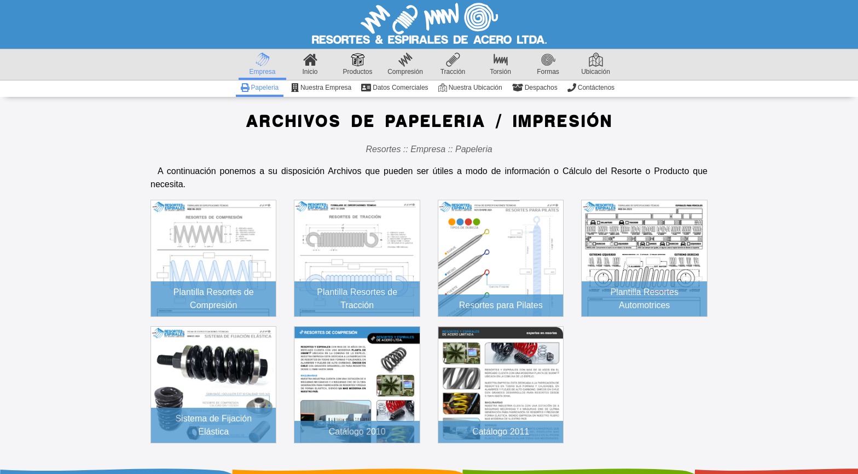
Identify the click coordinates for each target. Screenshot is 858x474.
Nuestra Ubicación (470, 87)
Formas (548, 64)
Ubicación (595, 64)
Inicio (309, 64)
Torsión (500, 64)
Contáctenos (590, 87)
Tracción (453, 64)
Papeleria (260, 87)
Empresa (262, 64)
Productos (357, 64)
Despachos (535, 87)
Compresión (405, 64)
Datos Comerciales (394, 87)
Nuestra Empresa (321, 87)
